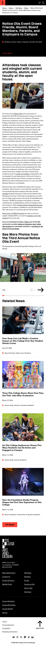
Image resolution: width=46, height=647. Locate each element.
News (26, 8)
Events (26, 580)
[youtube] (13, 637)
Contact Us (6, 577)
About (11, 8)
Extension (11, 353)
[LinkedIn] (32, 637)
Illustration (21, 514)
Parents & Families (8, 605)
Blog (6, 353)
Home (4, 8)
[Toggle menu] (39, 3)
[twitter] (21, 637)
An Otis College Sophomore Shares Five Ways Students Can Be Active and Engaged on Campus (21, 447)
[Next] (41, 290)
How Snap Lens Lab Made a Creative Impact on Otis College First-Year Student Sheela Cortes (22, 341)
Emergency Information (9, 631)
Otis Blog (27, 577)
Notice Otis (18, 114)
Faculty (16, 405)
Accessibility (6, 628)
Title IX (4, 621)
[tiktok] (29, 637)
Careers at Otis (29, 584)
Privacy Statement (8, 625)
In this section (7, 53)
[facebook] (25, 637)
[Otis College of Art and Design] (2, 2)
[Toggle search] (43, 3)
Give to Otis (28, 588)
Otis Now (19, 8)
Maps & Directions (8, 573)
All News (9, 525)
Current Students (8, 601)
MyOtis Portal (7, 584)
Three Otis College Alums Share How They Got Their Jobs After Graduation (23, 394)
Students (27, 353)
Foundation (12, 514)
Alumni (7, 405)
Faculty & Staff (7, 609)
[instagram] (17, 637)
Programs (23, 405)
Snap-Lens (20, 353)
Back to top (40, 628)
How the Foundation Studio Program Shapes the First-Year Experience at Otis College (22, 502)
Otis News (27, 573)
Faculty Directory (8, 580)
